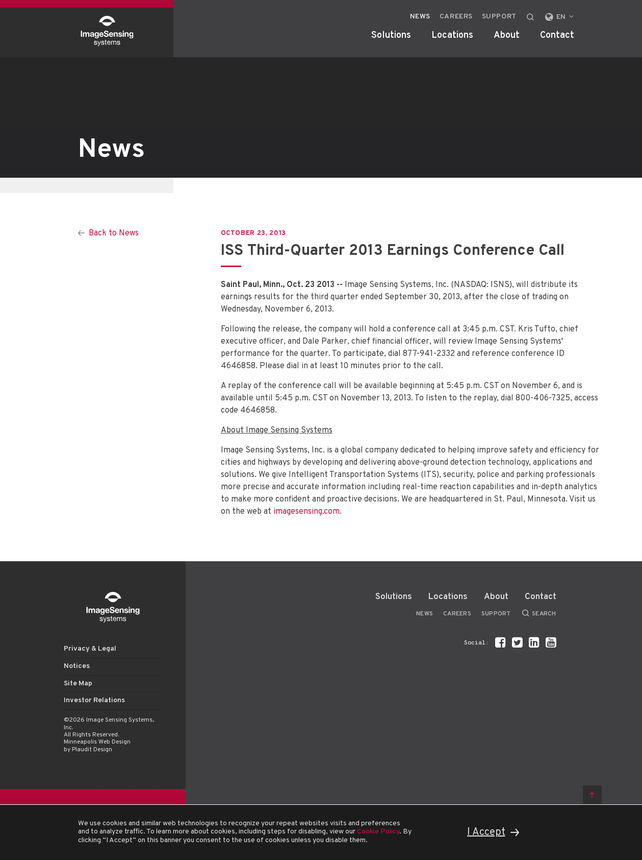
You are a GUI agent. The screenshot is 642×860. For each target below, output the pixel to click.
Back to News (114, 233)
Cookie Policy (378, 831)
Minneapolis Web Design (97, 742)
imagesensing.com (306, 512)
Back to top (592, 794)
